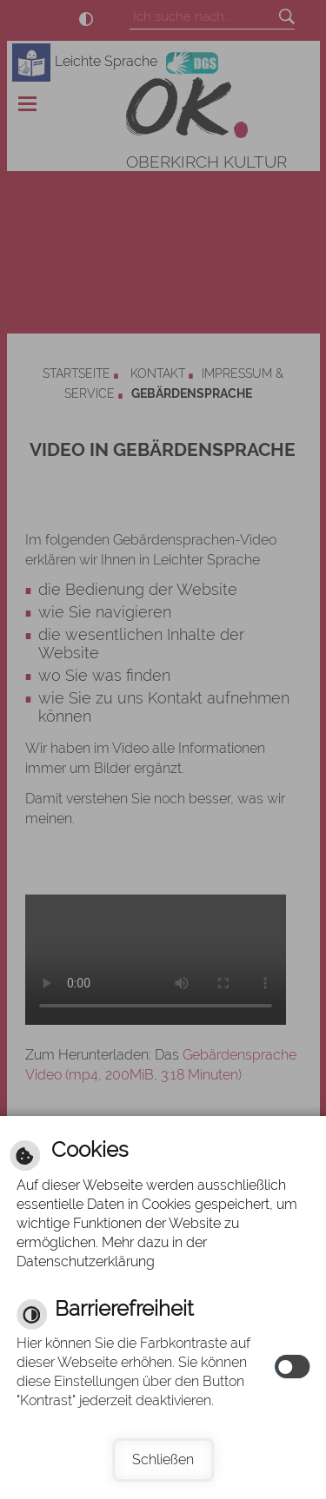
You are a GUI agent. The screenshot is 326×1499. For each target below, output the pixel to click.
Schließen (163, 1459)
